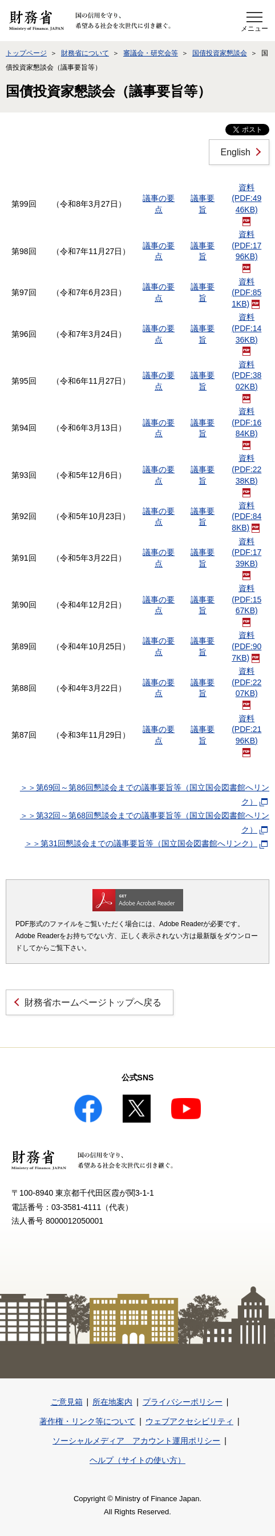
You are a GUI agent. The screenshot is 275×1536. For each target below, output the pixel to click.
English (235, 152)
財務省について (85, 53)
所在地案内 (112, 1401)
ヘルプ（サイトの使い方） (137, 1460)
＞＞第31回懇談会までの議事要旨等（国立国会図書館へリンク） (146, 843)
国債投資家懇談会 (219, 53)
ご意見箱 (67, 1401)
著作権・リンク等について (87, 1421)
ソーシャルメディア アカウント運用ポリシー (136, 1440)
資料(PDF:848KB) (246, 516)
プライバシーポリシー (183, 1401)
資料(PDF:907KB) (246, 646)
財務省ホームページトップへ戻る (93, 1002)
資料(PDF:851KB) (246, 292)
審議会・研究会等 (150, 53)
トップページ (26, 53)
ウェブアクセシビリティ (189, 1421)
